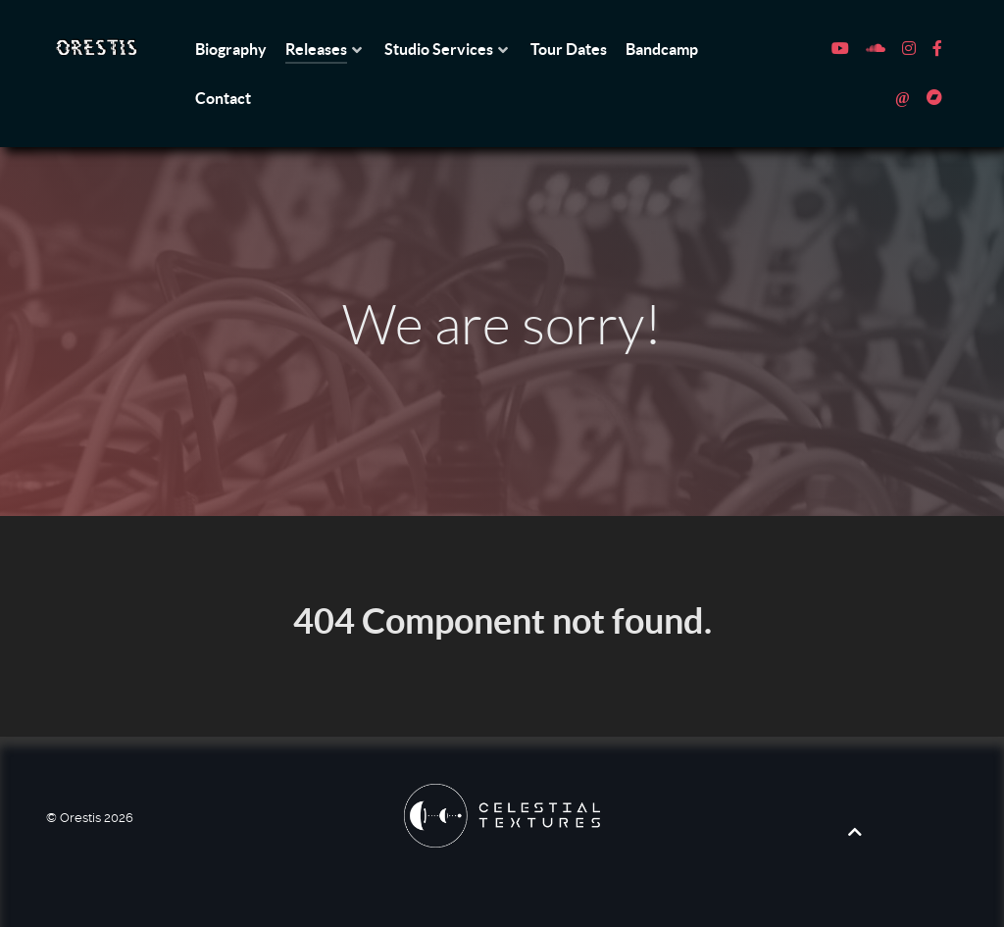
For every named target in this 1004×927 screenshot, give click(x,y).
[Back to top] (855, 832)
